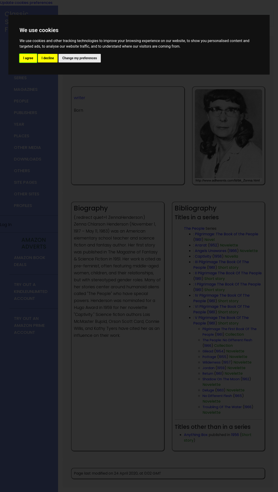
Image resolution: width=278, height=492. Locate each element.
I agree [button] (28, 58)
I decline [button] (48, 58)
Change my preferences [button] (79, 58)
